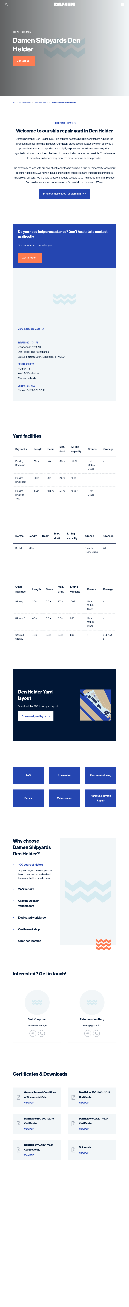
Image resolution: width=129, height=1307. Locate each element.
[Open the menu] (122, 4)
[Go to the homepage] (64, 4)
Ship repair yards (41, 102)
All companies (25, 102)
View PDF (29, 1102)
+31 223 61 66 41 (35, 390)
